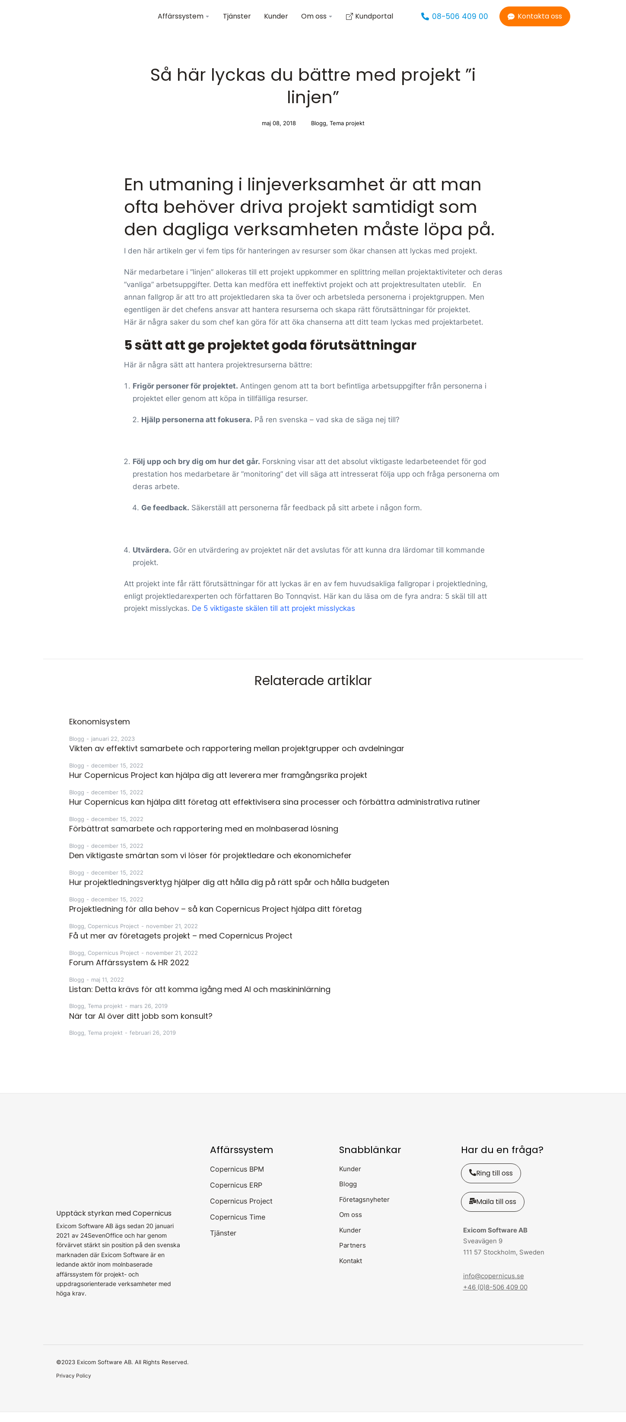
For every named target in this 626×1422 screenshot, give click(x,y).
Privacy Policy (73, 1385)
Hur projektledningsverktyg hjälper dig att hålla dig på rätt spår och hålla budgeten (229, 892)
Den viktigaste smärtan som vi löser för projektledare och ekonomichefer (210, 865)
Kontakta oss (535, 21)
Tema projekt (347, 133)
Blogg (318, 133)
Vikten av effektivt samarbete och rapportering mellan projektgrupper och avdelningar (236, 758)
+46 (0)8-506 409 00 (495, 1297)
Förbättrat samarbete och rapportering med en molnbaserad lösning (203, 838)
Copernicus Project (113, 935)
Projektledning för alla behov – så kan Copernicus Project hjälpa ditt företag (215, 918)
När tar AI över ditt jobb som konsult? (141, 1026)
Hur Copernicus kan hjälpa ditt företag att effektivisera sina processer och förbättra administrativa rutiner (274, 811)
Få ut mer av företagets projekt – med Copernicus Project (180, 945)
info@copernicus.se (493, 1286)
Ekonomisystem (99, 731)
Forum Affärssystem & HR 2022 (129, 972)
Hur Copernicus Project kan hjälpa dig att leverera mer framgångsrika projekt (218, 785)
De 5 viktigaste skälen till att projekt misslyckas (273, 618)
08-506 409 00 (454, 21)
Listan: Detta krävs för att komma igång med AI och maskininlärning (199, 999)
